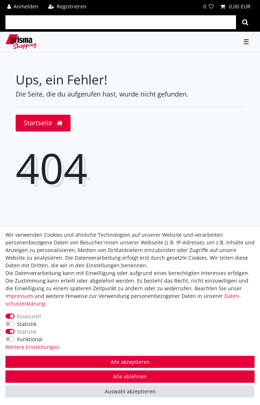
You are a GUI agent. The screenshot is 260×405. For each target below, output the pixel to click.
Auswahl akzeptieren (130, 391)
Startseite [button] (43, 122)
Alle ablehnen (130, 376)
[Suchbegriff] (120, 22)
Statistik (26, 324)
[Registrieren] (67, 6)
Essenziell (29, 316)
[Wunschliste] (208, 6)
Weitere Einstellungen (32, 346)
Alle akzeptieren (130, 361)
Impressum (19, 295)
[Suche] (245, 22)
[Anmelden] (23, 6)
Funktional (30, 339)
